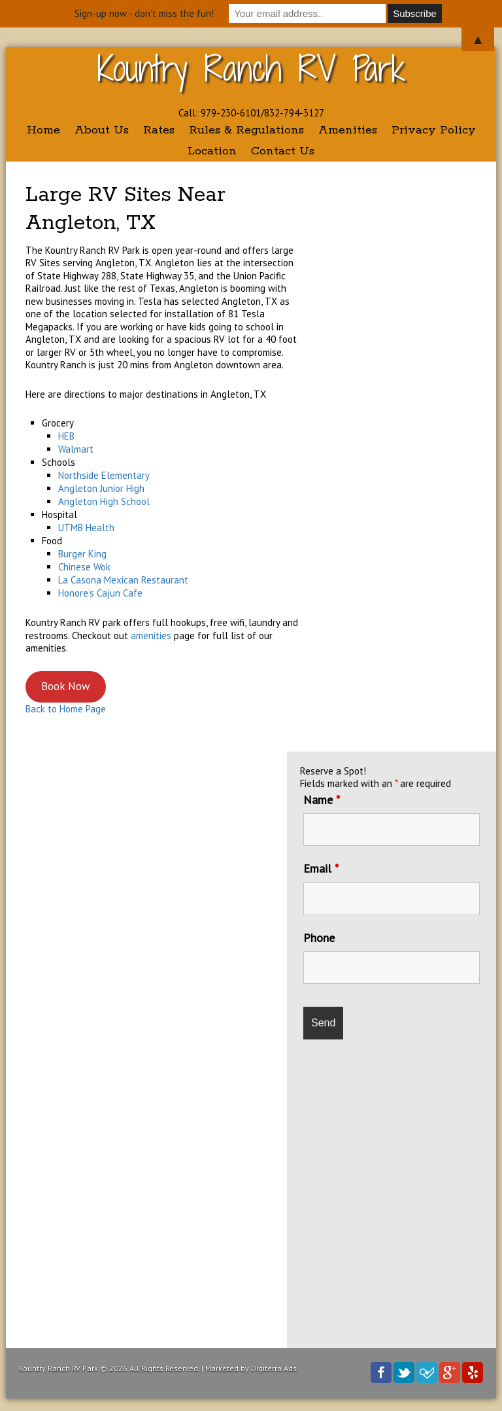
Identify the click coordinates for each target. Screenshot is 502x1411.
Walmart (75, 449)
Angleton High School (104, 501)
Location (212, 151)
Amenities (347, 130)
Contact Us (282, 151)
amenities (151, 635)
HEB (66, 436)
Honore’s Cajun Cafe (100, 593)
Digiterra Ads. (275, 1368)
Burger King (82, 554)
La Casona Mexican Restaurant (123, 580)
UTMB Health (86, 527)
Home (43, 130)
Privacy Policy (434, 130)
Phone (319, 937)
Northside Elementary (104, 475)
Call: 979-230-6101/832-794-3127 (251, 113)
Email (321, 868)
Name (321, 799)
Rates (159, 130)
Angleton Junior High (101, 488)
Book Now (65, 686)
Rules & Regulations (246, 130)
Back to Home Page (65, 709)
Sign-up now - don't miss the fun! (144, 13)
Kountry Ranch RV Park (251, 68)
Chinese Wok (84, 567)
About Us (102, 130)
